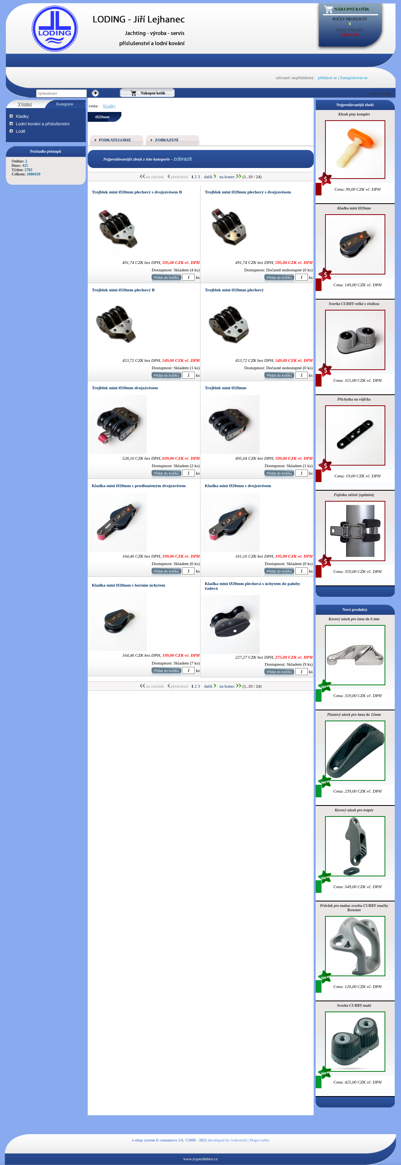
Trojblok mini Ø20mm (225, 387)
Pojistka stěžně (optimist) (354, 495)
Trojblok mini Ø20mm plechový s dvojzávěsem (248, 192)
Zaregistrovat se (354, 77)
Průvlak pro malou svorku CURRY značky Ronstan (354, 907)
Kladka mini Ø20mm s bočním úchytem (128, 585)
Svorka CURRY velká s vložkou (354, 304)
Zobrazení (167, 140)
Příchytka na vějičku (354, 399)
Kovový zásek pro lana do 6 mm (354, 619)
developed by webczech (227, 1140)
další (210, 176)
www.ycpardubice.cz (200, 1159)
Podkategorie (115, 140)
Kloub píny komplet (354, 114)
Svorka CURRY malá (354, 1005)
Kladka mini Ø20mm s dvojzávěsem (238, 485)
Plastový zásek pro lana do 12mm (354, 714)
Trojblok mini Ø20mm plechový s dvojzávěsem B (137, 192)
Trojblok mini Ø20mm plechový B (123, 289)
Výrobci (25, 103)
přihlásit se (327, 77)
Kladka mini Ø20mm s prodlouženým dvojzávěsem (139, 485)
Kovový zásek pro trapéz (354, 810)
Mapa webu (259, 1140)
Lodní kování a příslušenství (43, 123)
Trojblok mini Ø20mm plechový (234, 289)
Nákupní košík (352, 9)
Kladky (22, 116)
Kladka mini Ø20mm (354, 208)
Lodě (20, 131)
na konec (230, 176)
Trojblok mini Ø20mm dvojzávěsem (125, 387)
